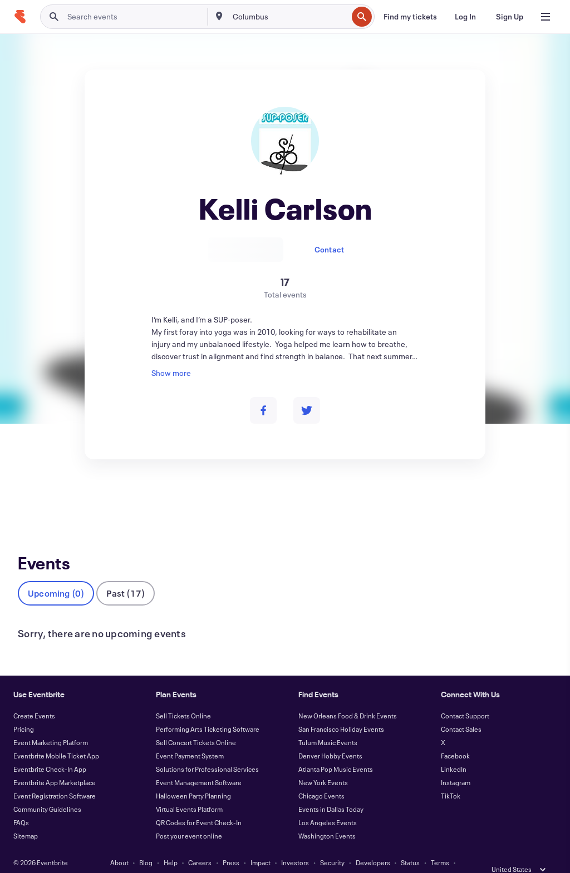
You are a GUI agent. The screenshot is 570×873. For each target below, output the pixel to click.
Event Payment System (190, 737)
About (119, 844)
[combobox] (289, 16)
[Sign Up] (509, 17)
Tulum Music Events (327, 724)
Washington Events (327, 817)
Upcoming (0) (56, 575)
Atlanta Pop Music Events (335, 750)
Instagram (455, 764)
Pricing (23, 710)
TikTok (450, 777)
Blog (146, 844)
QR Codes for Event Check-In (199, 804)
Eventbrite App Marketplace (54, 764)
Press (231, 844)
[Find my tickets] (410, 17)
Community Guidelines (47, 790)
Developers (373, 844)
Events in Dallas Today (330, 790)
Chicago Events (321, 777)
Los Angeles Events (327, 804)
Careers (200, 844)
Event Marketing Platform (50, 724)
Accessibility (236, 857)
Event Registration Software (54, 777)
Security (332, 844)
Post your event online (189, 817)
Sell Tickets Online (183, 697)
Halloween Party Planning (193, 777)
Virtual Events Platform (189, 790)
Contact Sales (461, 710)
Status (410, 844)
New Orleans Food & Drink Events (347, 697)
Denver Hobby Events (330, 737)
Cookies (278, 857)
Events (30, 500)
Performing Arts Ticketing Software (207, 710)
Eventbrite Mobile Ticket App (56, 737)
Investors (295, 844)
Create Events (34, 697)
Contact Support (465, 697)
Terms (440, 844)
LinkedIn (453, 750)
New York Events (323, 764)
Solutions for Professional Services (207, 750)
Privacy (195, 857)
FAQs (21, 804)
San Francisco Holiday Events (341, 710)
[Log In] (465, 17)
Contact (329, 249)
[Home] (20, 16)
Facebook (455, 737)
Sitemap (25, 817)
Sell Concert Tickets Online (196, 724)
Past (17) (125, 575)
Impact (260, 844)
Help (171, 844)
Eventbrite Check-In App (49, 750)
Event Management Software (199, 764)
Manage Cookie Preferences (343, 857)
